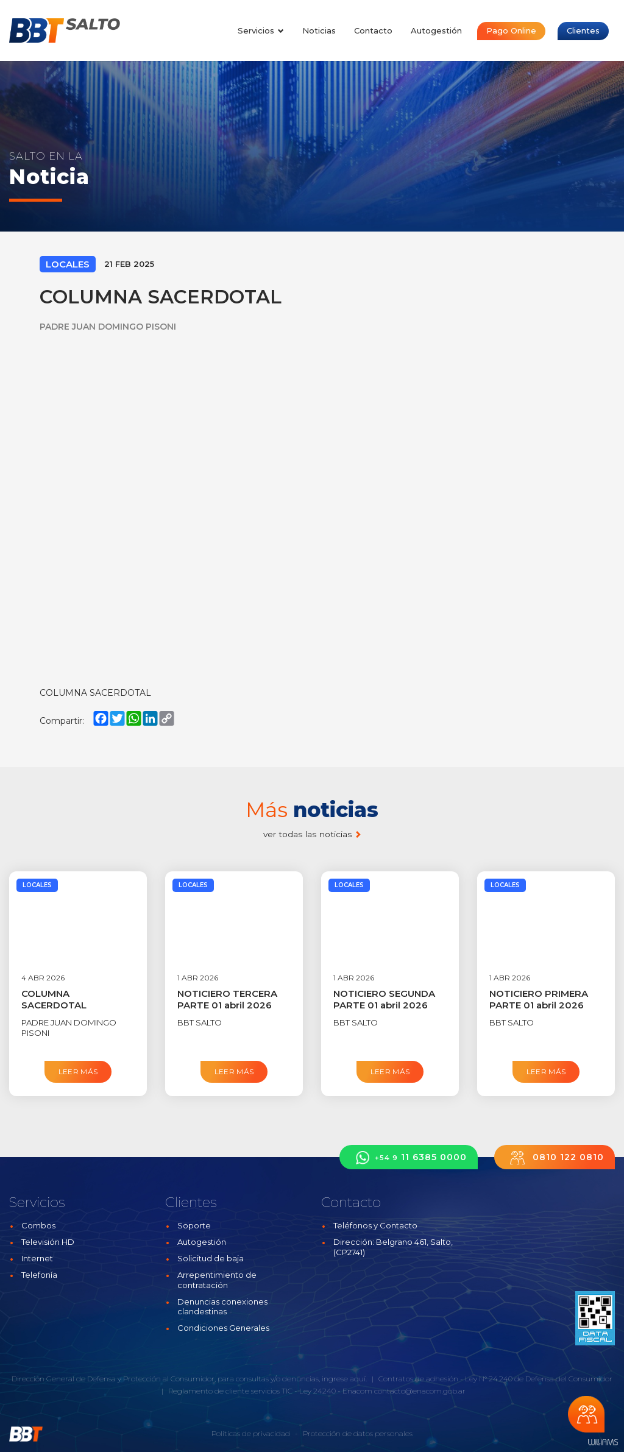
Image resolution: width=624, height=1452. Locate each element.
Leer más (78, 1071)
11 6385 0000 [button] (408, 1157)
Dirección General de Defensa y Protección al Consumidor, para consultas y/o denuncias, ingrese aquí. (189, 1378)
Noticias (319, 30)
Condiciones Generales (223, 1328)
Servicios (261, 30)
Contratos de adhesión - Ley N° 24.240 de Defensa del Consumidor (495, 1378)
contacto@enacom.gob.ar (420, 1390)
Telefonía (39, 1275)
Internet (37, 1258)
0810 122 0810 (554, 1157)
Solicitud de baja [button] (210, 1258)
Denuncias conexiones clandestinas (222, 1307)
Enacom (357, 1390)
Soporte (194, 1225)
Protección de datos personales (358, 1433)
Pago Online (511, 30)
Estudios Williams (602, 1442)
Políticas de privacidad (250, 1433)
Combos (38, 1225)
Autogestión (436, 30)
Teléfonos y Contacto (375, 1225)
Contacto (373, 30)
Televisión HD (47, 1242)
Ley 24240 (317, 1390)
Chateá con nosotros (586, 1414)
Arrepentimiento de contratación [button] (217, 1280)
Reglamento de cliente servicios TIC (230, 1390)
